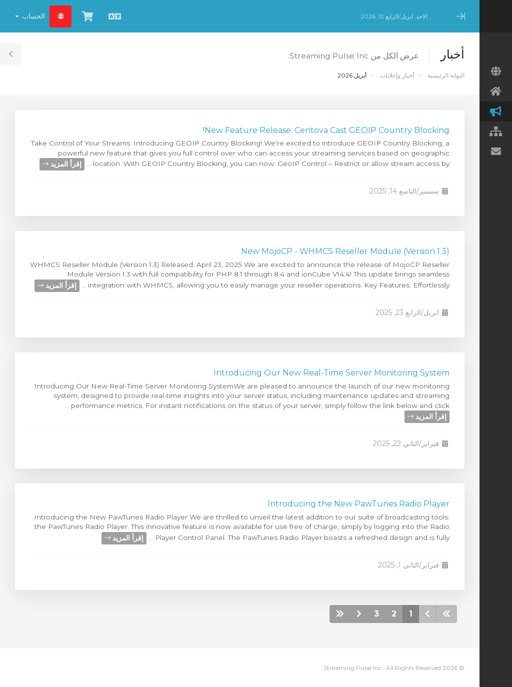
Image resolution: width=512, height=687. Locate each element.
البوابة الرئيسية (446, 75)
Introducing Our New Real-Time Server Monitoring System (332, 373)
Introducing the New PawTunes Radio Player (359, 503)
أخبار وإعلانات (397, 75)
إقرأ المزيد (62, 164)
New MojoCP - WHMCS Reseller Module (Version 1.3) (345, 251)
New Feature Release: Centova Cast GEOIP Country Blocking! (326, 130)
